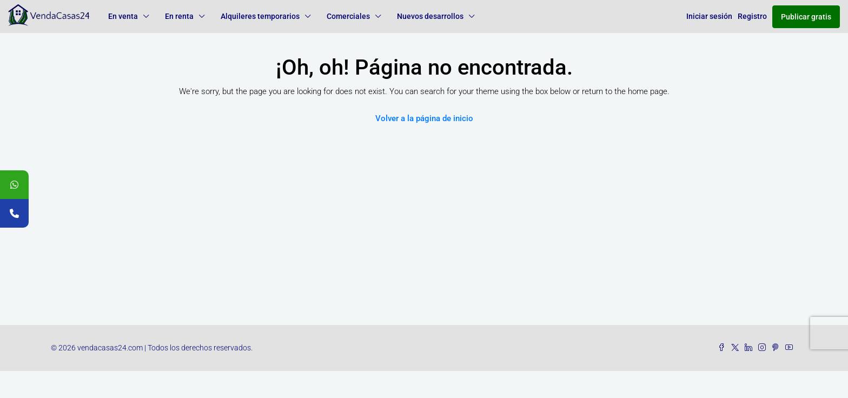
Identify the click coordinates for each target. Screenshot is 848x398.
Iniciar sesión (709, 16)
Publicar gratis (806, 16)
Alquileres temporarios (260, 16)
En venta (123, 16)
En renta (179, 16)
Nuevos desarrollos (430, 16)
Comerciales (348, 16)
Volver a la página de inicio (424, 118)
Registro (752, 16)
